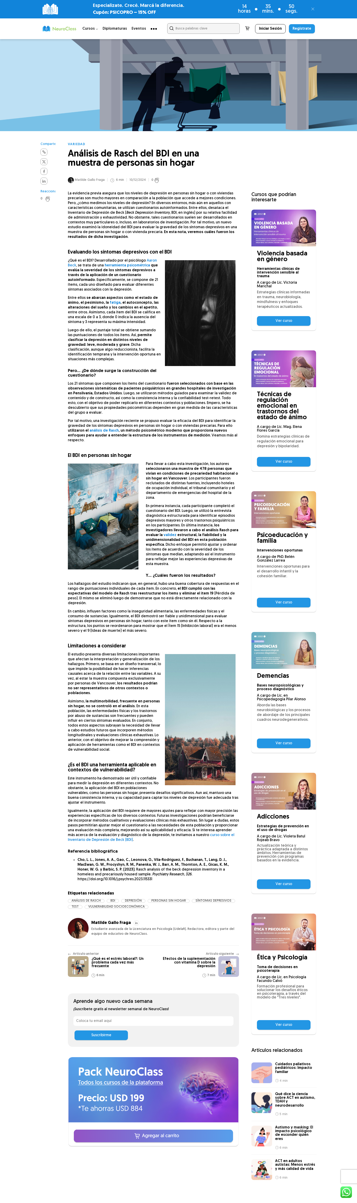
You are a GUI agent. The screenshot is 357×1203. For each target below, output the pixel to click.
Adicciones (273, 817)
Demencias (273, 676)
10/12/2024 (138, 180)
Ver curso (284, 321)
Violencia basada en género (282, 257)
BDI (112, 901)
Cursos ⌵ (90, 29)
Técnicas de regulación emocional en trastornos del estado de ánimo (282, 406)
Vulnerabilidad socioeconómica (116, 907)
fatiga (115, 303)
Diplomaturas (115, 29)
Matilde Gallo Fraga (90, 180)
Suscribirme (101, 1035)
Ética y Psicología (282, 958)
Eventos (139, 29)
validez (170, 535)
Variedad (76, 144)
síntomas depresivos (213, 901)
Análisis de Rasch (86, 901)
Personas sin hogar (168, 901)
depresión (133, 901)
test (75, 907)
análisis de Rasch (104, 431)
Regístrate (302, 29)
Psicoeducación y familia (282, 538)
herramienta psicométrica (127, 265)
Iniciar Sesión (270, 29)
